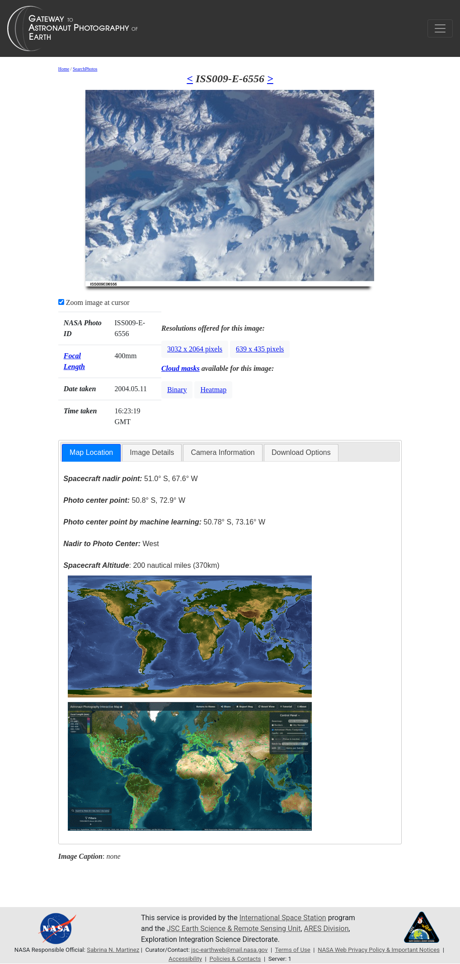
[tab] (91, 453)
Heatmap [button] (213, 389)
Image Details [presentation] (152, 452)
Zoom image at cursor (94, 302)
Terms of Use (292, 949)
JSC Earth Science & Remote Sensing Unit (233, 928)
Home (63, 68)
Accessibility (185, 958)
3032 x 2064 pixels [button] (194, 349)
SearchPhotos (85, 68)
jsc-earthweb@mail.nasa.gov (229, 949)
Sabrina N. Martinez (113, 949)
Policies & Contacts (235, 958)
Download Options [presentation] (301, 452)
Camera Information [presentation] (222, 452)
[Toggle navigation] (440, 28)
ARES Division (326, 928)
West (111, 544)
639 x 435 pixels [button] (260, 349)
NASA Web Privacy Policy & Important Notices (379, 949)
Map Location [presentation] (91, 452)
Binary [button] (177, 389)
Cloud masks (180, 368)
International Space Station (282, 917)
